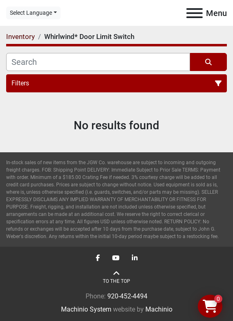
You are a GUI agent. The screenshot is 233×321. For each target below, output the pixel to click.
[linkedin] (135, 258)
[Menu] (194, 13)
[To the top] (116, 277)
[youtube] (116, 258)
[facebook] (98, 258)
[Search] (98, 62)
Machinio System (86, 309)
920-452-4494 (127, 296)
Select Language (31, 12)
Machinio (158, 309)
